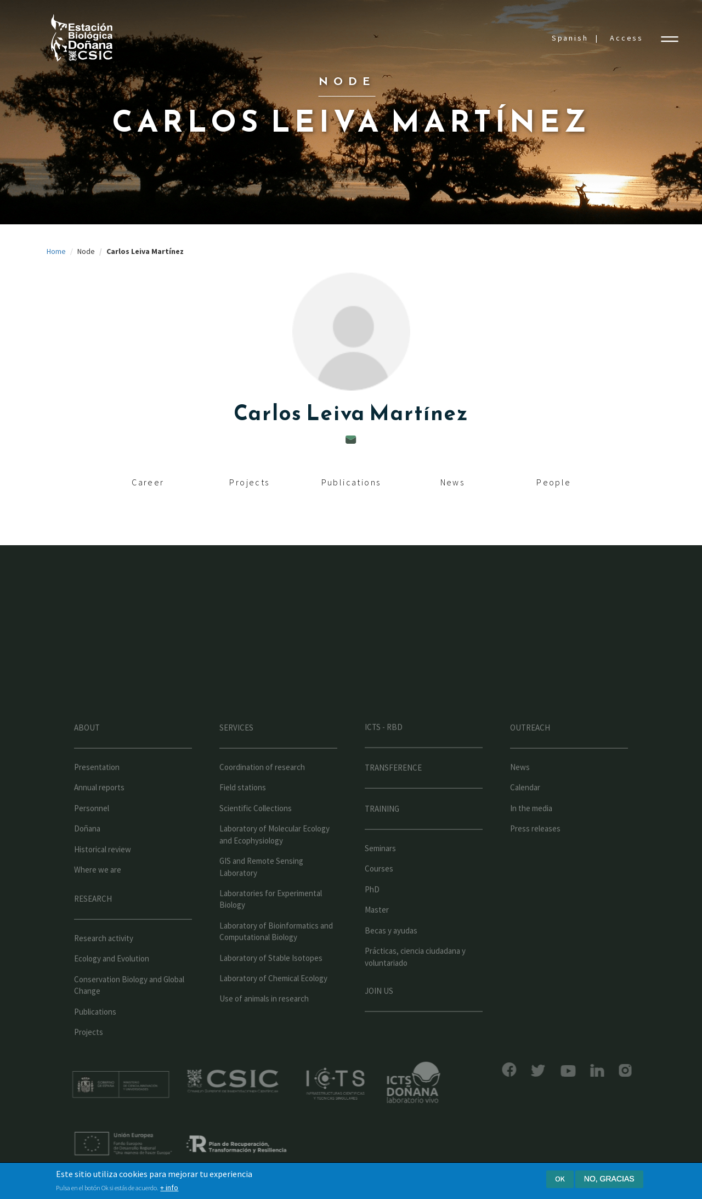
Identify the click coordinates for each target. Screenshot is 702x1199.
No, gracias (609, 1178)
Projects (249, 482)
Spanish (570, 38)
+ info (169, 1187)
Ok (560, 1179)
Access (626, 38)
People (553, 482)
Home (56, 251)
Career (148, 482)
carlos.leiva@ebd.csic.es (351, 440)
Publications (351, 482)
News (452, 482)
